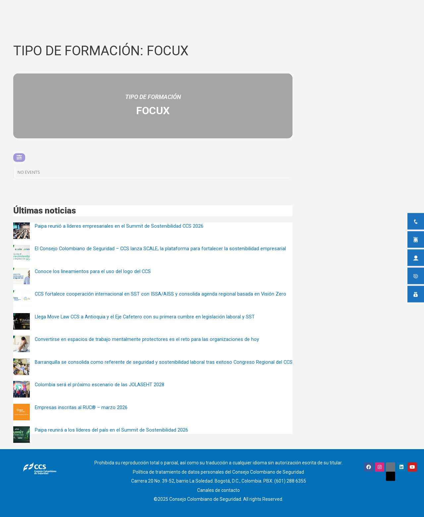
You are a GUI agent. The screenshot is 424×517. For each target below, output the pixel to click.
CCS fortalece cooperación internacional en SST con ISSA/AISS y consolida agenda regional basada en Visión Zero (161, 294)
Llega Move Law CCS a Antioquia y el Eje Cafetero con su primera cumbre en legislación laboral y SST (145, 317)
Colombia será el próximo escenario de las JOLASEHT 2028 (100, 385)
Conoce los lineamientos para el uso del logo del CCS (93, 271)
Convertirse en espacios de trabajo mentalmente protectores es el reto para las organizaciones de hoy (147, 339)
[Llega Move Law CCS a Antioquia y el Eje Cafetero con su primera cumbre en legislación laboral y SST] (21, 321)
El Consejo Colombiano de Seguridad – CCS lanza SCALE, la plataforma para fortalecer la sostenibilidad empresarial (161, 249)
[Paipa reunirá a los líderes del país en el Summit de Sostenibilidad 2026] (21, 434)
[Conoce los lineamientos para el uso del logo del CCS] (21, 276)
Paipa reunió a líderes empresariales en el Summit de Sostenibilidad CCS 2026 (119, 226)
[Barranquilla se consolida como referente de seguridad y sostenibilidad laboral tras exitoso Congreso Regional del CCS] (21, 366)
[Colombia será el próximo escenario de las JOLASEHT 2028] (21, 389)
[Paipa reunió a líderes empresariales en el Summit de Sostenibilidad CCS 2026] (21, 230)
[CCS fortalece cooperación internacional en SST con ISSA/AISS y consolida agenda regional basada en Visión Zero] (21, 298)
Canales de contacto (218, 488)
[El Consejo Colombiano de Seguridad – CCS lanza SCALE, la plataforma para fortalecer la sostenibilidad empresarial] (21, 253)
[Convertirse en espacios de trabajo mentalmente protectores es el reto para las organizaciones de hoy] (21, 344)
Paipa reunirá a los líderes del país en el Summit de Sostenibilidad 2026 (111, 430)
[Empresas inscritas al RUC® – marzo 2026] (21, 412)
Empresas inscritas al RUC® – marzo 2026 (81, 407)
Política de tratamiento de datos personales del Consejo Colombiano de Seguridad (218, 471)
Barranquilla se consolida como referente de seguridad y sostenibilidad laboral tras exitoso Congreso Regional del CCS (164, 362)
